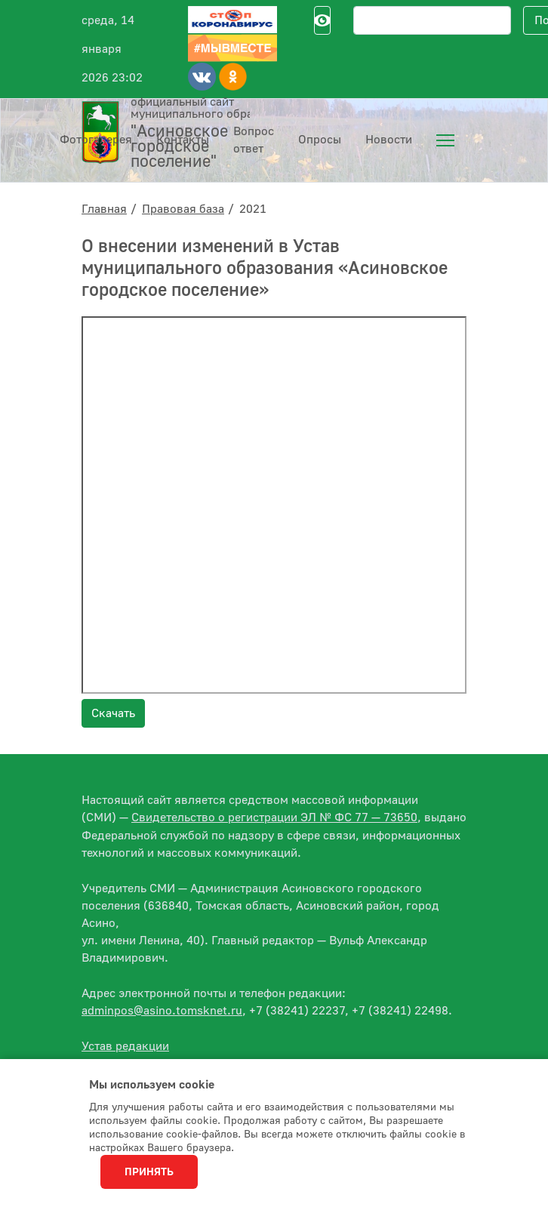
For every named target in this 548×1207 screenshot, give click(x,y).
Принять (149, 1172)
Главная (104, 209)
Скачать (113, 713)
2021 (252, 209)
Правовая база (183, 209)
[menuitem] (445, 140)
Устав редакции (125, 1046)
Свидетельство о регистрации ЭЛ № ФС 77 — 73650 (274, 817)
